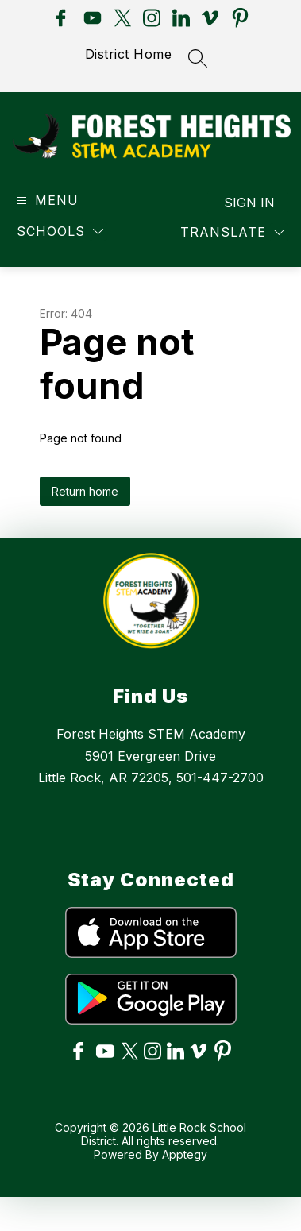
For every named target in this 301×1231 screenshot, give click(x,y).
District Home (128, 54)
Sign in (249, 217)
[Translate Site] (232, 246)
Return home (85, 505)
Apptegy (184, 1168)
